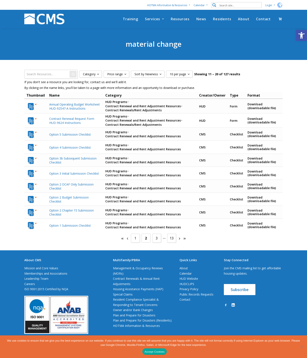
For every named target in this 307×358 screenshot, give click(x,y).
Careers (29, 284)
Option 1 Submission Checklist (70, 225)
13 (172, 238)
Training (130, 19)
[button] (301, 35)
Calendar (200, 5)
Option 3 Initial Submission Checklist (74, 173)
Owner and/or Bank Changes (133, 310)
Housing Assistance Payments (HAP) (138, 289)
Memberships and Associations (45, 273)
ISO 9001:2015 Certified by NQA (46, 289)
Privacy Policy (189, 289)
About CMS (32, 260)
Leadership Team (36, 279)
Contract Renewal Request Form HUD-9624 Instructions (71, 121)
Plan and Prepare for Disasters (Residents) (142, 320)
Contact (263, 19)
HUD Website (189, 279)
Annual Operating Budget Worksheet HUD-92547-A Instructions (74, 106)
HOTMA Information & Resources (168, 5)
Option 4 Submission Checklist (70, 147)
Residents (222, 19)
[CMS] (44, 19)
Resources (180, 19)
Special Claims (123, 294)
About (243, 19)
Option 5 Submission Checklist (70, 134)
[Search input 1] (239, 5)
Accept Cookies (155, 351)
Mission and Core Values (41, 268)
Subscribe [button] (240, 289)
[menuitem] (169, 5)
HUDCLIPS (187, 284)
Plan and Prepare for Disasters (134, 315)
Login (270, 5)
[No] (302, 347)
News (201, 19)
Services (154, 19)
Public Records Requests (196, 294)
